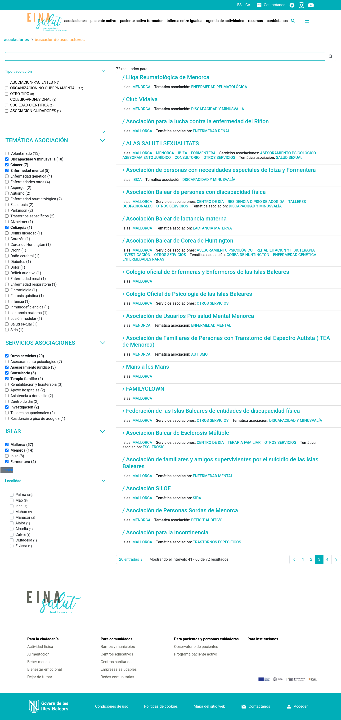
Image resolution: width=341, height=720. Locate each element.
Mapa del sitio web (209, 706)
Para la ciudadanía (42, 639)
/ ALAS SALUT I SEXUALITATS (160, 143)
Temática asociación (55, 140)
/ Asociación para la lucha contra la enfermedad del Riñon (195, 121)
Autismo (199, 354)
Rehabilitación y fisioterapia (285, 250)
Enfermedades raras (143, 259)
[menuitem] (75, 21)
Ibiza (182, 153)
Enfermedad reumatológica (219, 87)
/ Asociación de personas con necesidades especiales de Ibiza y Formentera (219, 170)
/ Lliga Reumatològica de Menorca (165, 77)
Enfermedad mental (211, 325)
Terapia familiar (244, 442)
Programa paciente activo (195, 654)
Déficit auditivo (206, 520)
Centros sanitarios (116, 662)
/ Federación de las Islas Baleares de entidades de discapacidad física (211, 411)
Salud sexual (289, 157)
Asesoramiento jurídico (146, 157)
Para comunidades (116, 639)
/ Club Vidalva (140, 99)
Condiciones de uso (111, 706)
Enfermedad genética (294, 254)
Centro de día (210, 201)
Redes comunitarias (117, 677)
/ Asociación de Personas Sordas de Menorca (180, 510)
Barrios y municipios (118, 646)
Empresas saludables (119, 669)
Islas (55, 431)
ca (247, 5)
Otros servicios (219, 157)
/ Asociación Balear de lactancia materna (174, 218)
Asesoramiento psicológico (288, 153)
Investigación (136, 254)
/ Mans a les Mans (145, 366)
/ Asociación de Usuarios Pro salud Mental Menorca (188, 316)
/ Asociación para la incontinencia (165, 532)
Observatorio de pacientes (196, 646)
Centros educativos (117, 654)
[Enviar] (330, 56)
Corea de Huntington (248, 254)
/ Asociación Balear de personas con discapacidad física (194, 192)
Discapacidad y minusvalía (217, 109)
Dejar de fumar (39, 677)
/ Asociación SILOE (146, 488)
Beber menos (38, 662)
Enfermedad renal (211, 131)
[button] (54, 71)
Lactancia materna (212, 228)
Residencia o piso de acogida (256, 201)
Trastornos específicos (217, 542)
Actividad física (40, 646)
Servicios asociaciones (55, 343)
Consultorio (187, 157)
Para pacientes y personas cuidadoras (206, 639)
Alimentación (38, 654)
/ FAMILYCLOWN (143, 388)
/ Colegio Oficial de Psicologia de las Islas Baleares (187, 294)
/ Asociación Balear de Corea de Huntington (177, 240)
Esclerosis (154, 447)
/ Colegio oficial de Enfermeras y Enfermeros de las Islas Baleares (205, 272)
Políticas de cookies (161, 706)
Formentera (203, 153)
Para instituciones (262, 639)
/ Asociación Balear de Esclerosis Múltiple (175, 433)
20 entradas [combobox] (132, 559)
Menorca (141, 87)
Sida (197, 498)
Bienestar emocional (44, 669)
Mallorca (142, 131)
